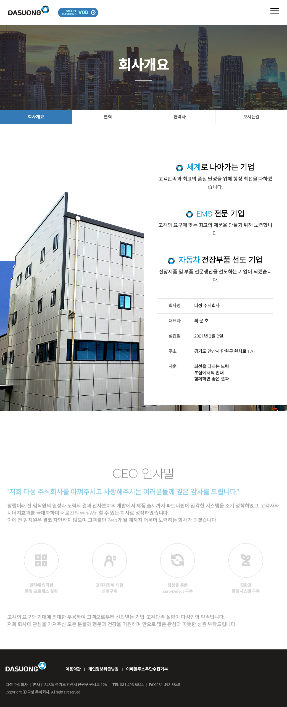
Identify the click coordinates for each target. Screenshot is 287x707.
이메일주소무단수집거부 (147, 669)
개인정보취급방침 (103, 669)
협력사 (179, 117)
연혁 (108, 117)
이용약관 (73, 669)
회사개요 (36, 117)
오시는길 (251, 117)
